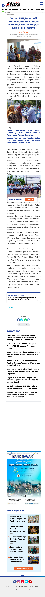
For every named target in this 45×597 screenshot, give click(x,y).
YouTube (31, 582)
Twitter (27, 582)
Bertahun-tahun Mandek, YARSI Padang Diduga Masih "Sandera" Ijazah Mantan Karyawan (16, 549)
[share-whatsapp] (25, 319)
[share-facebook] (18, 319)
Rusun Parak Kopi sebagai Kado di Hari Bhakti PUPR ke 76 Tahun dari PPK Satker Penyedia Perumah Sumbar (22, 299)
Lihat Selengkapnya (24, 568)
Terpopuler (13, 9)
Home (4, 9)
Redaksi (8, 587)
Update (29, 199)
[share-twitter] (21, 319)
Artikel (30, 9)
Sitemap (36, 587)
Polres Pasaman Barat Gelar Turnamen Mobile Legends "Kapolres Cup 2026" (17, 529)
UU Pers (14, 587)
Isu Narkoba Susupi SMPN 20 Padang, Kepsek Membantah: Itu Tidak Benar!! (18, 539)
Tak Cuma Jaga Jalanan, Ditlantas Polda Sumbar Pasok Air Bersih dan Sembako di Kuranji (17, 559)
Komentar (23, 324)
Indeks (23, 9)
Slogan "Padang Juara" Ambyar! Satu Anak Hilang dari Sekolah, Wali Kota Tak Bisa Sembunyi (18, 518)
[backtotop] (22, 577)
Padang (10, 307)
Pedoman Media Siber (26, 587)
